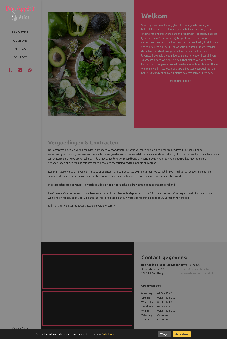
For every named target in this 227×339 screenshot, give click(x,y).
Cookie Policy (108, 334)
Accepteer (181, 334)
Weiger (164, 334)
